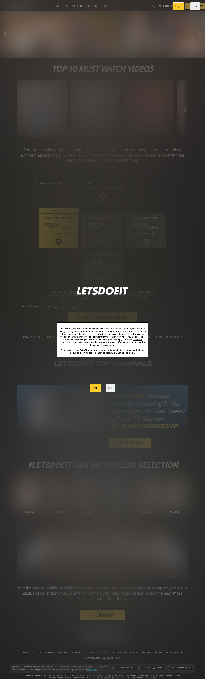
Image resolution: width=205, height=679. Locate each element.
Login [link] (178, 6)
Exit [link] (110, 387)
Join (195, 6)
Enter (95, 387)
